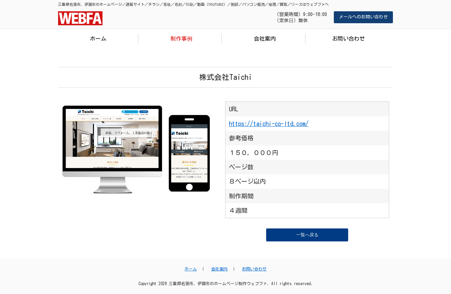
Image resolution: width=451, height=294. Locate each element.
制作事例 (181, 38)
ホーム (98, 38)
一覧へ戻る (307, 234)
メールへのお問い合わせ (363, 17)
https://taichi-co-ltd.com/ (269, 124)
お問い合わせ (348, 38)
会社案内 (265, 38)
